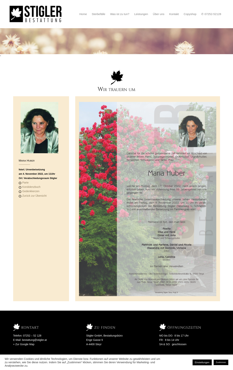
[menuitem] (83, 14)
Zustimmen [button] (221, 362)
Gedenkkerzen (30, 191)
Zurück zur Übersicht (34, 195)
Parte (25, 182)
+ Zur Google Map (23, 344)
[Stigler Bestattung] (35, 14)
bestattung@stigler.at (34, 339)
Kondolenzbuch (31, 186)
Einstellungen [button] (202, 362)
